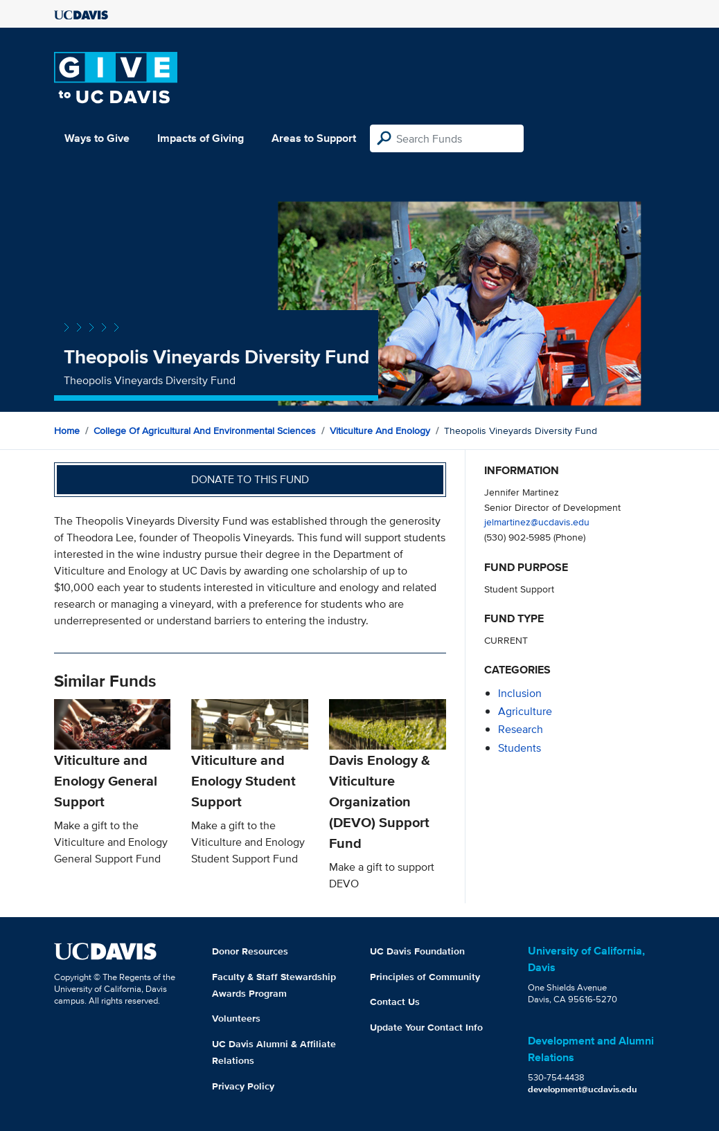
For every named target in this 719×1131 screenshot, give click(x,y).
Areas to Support (314, 138)
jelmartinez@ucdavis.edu (536, 521)
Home (67, 430)
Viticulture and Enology (380, 430)
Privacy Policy (243, 1086)
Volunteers (236, 1018)
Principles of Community (425, 977)
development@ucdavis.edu (582, 1089)
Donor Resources (250, 951)
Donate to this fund (250, 479)
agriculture (525, 711)
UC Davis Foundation (417, 951)
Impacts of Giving (200, 138)
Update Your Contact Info (426, 1027)
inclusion (520, 693)
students (519, 748)
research (520, 729)
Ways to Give (97, 138)
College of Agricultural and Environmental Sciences (205, 430)
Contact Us (395, 1001)
